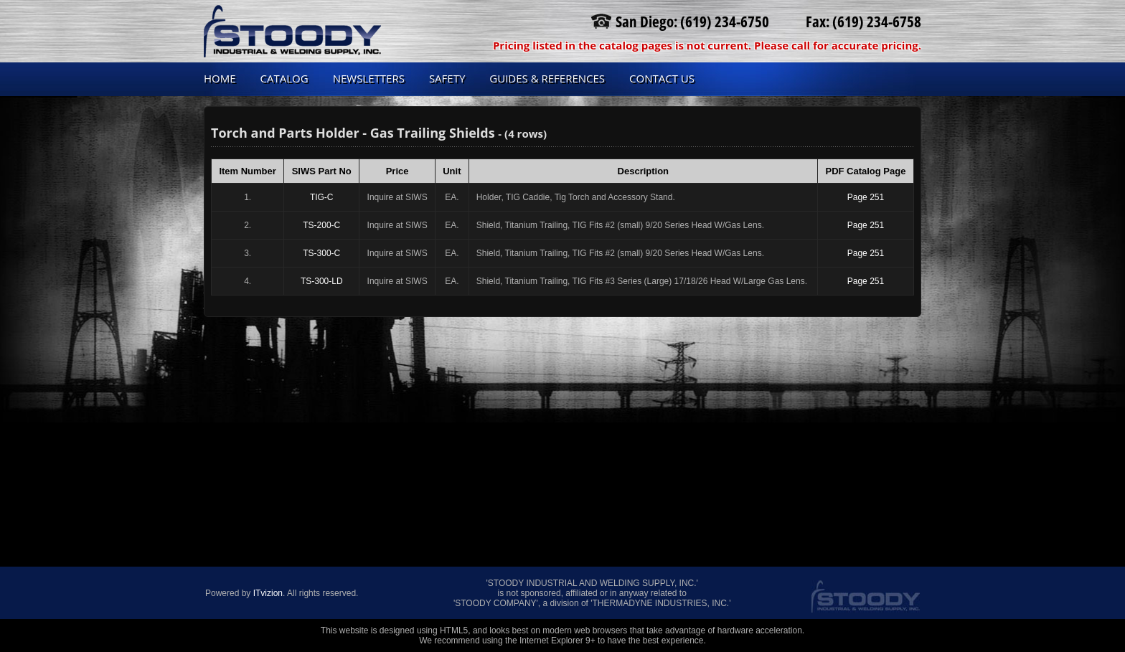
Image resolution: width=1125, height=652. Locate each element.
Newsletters (369, 78)
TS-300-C (321, 253)
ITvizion (268, 593)
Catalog (284, 78)
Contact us (662, 78)
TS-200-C (321, 225)
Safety (447, 78)
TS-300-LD (322, 281)
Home (220, 78)
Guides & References (547, 78)
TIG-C (322, 197)
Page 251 (865, 197)
